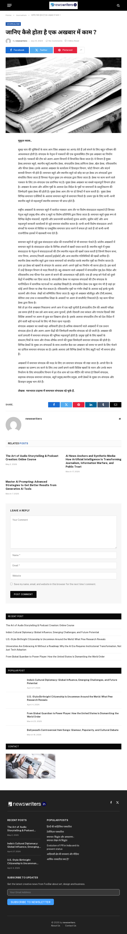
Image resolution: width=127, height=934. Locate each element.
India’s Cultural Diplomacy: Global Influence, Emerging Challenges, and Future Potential (52, 632)
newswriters (21, 41)
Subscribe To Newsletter (30, 902)
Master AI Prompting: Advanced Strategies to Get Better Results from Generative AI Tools (31, 485)
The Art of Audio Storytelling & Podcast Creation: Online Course (32, 457)
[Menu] (9, 5)
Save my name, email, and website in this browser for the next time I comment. (55, 584)
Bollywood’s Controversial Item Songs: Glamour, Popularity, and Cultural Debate (72, 730)
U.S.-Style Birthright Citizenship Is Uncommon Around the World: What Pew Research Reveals (56, 639)
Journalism (13, 24)
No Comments (54, 41)
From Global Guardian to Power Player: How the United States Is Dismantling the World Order (55, 656)
